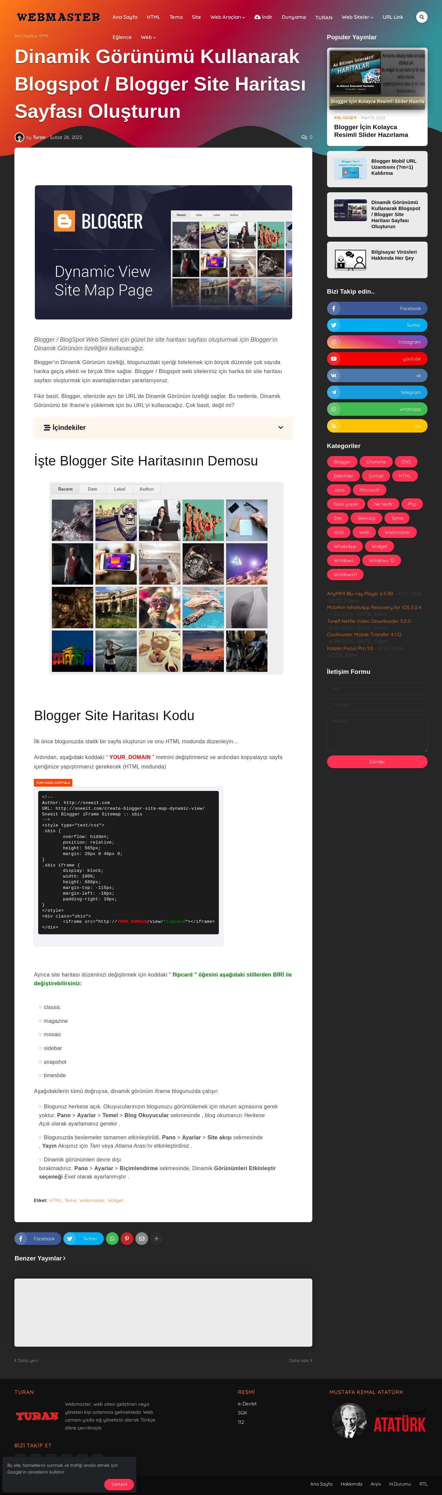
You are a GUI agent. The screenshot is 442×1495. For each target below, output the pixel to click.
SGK (242, 1413)
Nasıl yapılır (346, 504)
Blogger (342, 462)
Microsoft (370, 490)
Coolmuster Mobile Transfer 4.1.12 (364, 635)
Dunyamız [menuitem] (294, 17)
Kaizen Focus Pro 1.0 (350, 648)
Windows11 (345, 574)
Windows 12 (381, 560)
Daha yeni (28, 1360)
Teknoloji (366, 518)
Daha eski (299, 1360)
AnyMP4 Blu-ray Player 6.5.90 (360, 594)
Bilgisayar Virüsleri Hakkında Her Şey (394, 255)
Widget (116, 1200)
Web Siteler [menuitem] (355, 17)
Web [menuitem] (146, 37)
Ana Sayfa (24, 36)
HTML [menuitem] (153, 17)
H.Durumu (400, 1484)
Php (412, 504)
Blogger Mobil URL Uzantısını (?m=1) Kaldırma (394, 167)
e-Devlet (247, 1404)
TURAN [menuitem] (323, 17)
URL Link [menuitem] (393, 17)
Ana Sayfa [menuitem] (125, 17)
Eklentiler (343, 476)
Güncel (376, 476)
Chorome (376, 462)
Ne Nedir (383, 504)
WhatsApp (345, 546)
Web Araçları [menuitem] (225, 17)
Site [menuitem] (196, 17)
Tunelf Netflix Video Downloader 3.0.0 (369, 621)
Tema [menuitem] (176, 17)
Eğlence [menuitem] (122, 37)
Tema (70, 1200)
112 (241, 1422)
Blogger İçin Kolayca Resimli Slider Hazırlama (371, 130)
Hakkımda (351, 1484)
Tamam (119, 1485)
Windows (344, 560)
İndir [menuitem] (263, 17)
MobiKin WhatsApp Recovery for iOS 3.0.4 (374, 607)
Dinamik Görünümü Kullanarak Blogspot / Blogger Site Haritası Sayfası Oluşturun (395, 214)
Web (364, 532)
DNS (406, 462)
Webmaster (92, 1200)
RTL (424, 1484)
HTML (43, 36)
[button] (422, 17)
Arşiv (376, 1484)
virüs (339, 532)
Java (339, 490)
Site (338, 518)
